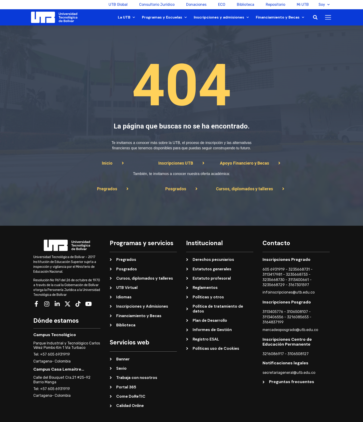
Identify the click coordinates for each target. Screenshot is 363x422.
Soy (324, 4)
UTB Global (116, 4)
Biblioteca (243, 4)
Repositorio (273, 4)
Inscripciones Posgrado (287, 302)
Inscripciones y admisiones (221, 17)
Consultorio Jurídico (155, 4)
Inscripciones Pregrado (286, 259)
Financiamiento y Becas (280, 17)
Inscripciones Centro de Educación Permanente (287, 342)
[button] (315, 17)
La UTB (126, 17)
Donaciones (194, 4)
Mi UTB (301, 4)
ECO (219, 4)
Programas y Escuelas (164, 17)
